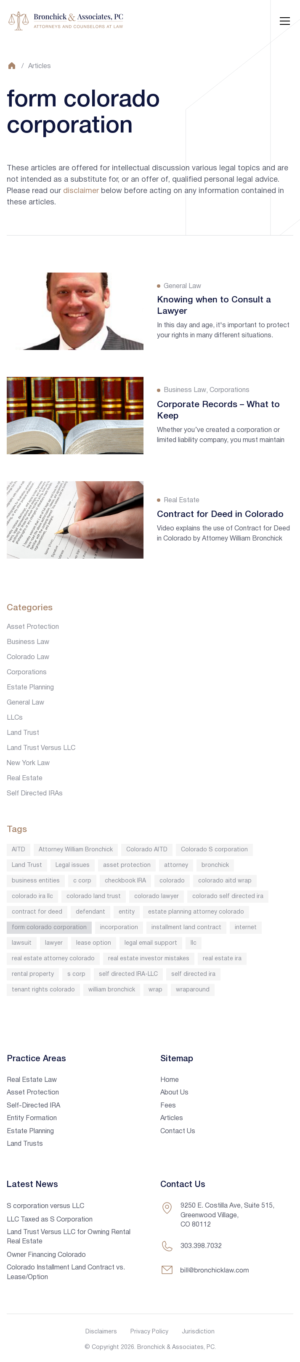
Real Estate (24, 779)
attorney (176, 865)
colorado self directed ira (227, 896)
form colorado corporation (49, 927)
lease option (93, 943)
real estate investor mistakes (148, 959)
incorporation (119, 927)
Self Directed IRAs (35, 794)
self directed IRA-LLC (128, 974)
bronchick (215, 865)
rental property (33, 974)
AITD (18, 850)
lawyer (54, 943)
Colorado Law (28, 657)
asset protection (127, 865)
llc (193, 943)
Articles (39, 66)
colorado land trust (93, 896)
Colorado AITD (146, 850)
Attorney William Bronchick (76, 850)
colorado (172, 881)
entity (127, 912)
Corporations (27, 673)
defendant (90, 912)
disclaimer (81, 191)
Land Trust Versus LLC (41, 748)
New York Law (28, 763)
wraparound (193, 990)
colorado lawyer (156, 896)
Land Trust (23, 733)
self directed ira (193, 974)
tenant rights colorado (43, 990)
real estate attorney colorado (53, 959)
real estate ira (222, 959)
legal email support (151, 943)
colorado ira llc (32, 896)
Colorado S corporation (214, 850)
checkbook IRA (125, 881)
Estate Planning (30, 688)
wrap (155, 990)
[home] (65, 21)
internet (246, 927)
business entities (36, 881)
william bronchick (111, 990)
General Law (25, 703)
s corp (76, 974)
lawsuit (22, 943)
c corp (82, 881)
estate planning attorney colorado (196, 912)
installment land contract (186, 927)
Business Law (28, 642)
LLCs (15, 718)
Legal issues (73, 865)
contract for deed (37, 912)
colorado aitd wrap (225, 881)
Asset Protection (33, 627)
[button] (283, 21)
